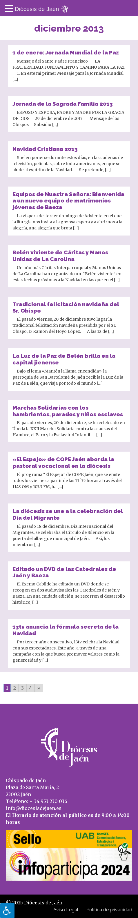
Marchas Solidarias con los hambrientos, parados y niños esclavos (67, 410)
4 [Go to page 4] (30, 688)
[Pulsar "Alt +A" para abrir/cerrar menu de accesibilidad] (7, 910)
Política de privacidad (109, 909)
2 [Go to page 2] (14, 688)
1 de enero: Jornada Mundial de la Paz (65, 52)
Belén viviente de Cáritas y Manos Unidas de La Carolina (60, 255)
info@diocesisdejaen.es (33, 808)
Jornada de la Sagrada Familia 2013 (62, 104)
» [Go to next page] (39, 688)
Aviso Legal (65, 909)
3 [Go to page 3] (22, 688)
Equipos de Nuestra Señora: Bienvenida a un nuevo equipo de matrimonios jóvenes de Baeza (68, 201)
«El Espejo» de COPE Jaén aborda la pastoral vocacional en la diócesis (63, 462)
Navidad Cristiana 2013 (45, 149)
